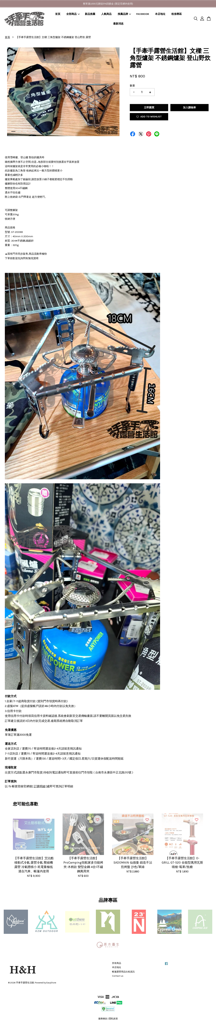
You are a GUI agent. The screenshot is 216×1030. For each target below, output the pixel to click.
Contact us (117, 976)
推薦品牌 (124, 13)
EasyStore (51, 982)
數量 (132, 85)
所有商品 (116, 963)
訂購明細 (39, 786)
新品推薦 (90, 13)
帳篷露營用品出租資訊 (123, 971)
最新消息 (118, 23)
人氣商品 (106, 13)
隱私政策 (113, 1018)
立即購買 (149, 107)
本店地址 (160, 13)
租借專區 (176, 13)
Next (117, 92)
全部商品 (73, 13)
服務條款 (102, 1018)
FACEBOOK (142, 13)
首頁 (57, 13)
